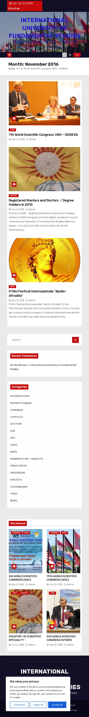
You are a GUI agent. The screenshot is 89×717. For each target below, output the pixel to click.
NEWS (12, 286)
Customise (19, 704)
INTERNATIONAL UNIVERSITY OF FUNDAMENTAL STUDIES (44, 28)
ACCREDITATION (19, 396)
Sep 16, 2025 (56, 644)
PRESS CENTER (18, 465)
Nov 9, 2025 (18, 584)
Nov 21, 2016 (18, 209)
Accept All (57, 704)
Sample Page (70, 710)
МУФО (13, 500)
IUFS (12, 437)
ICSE (12, 431)
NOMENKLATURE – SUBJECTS (26, 458)
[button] (70, 54)
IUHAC (13, 445)
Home (11, 68)
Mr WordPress (18, 365)
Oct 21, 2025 (56, 584)
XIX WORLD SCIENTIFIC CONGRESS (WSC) (23, 578)
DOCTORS (13, 196)
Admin (31, 139)
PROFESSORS (17, 472)
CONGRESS (16, 410)
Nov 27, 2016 (18, 139)
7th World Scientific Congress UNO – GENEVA (43, 135)
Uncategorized (18, 486)
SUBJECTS (16, 479)
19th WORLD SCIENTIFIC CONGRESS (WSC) (62, 578)
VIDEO (12, 130)
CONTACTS (16, 417)
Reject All (38, 704)
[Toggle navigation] (64, 55)
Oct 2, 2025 (18, 644)
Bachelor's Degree (20, 403)
